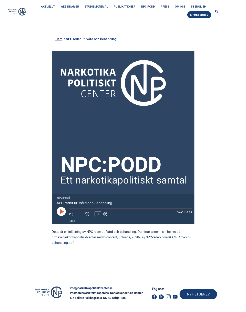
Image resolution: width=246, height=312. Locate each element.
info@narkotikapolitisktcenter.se (91, 288)
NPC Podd (148, 6)
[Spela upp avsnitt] (61, 211)
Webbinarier (70, 6)
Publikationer (124, 6)
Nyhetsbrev (199, 14)
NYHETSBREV (198, 294)
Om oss (180, 6)
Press (165, 6)
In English (198, 6)
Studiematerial (96, 6)
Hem (39, 32)
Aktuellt (48, 6)
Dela (72, 221)
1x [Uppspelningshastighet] (97, 214)
